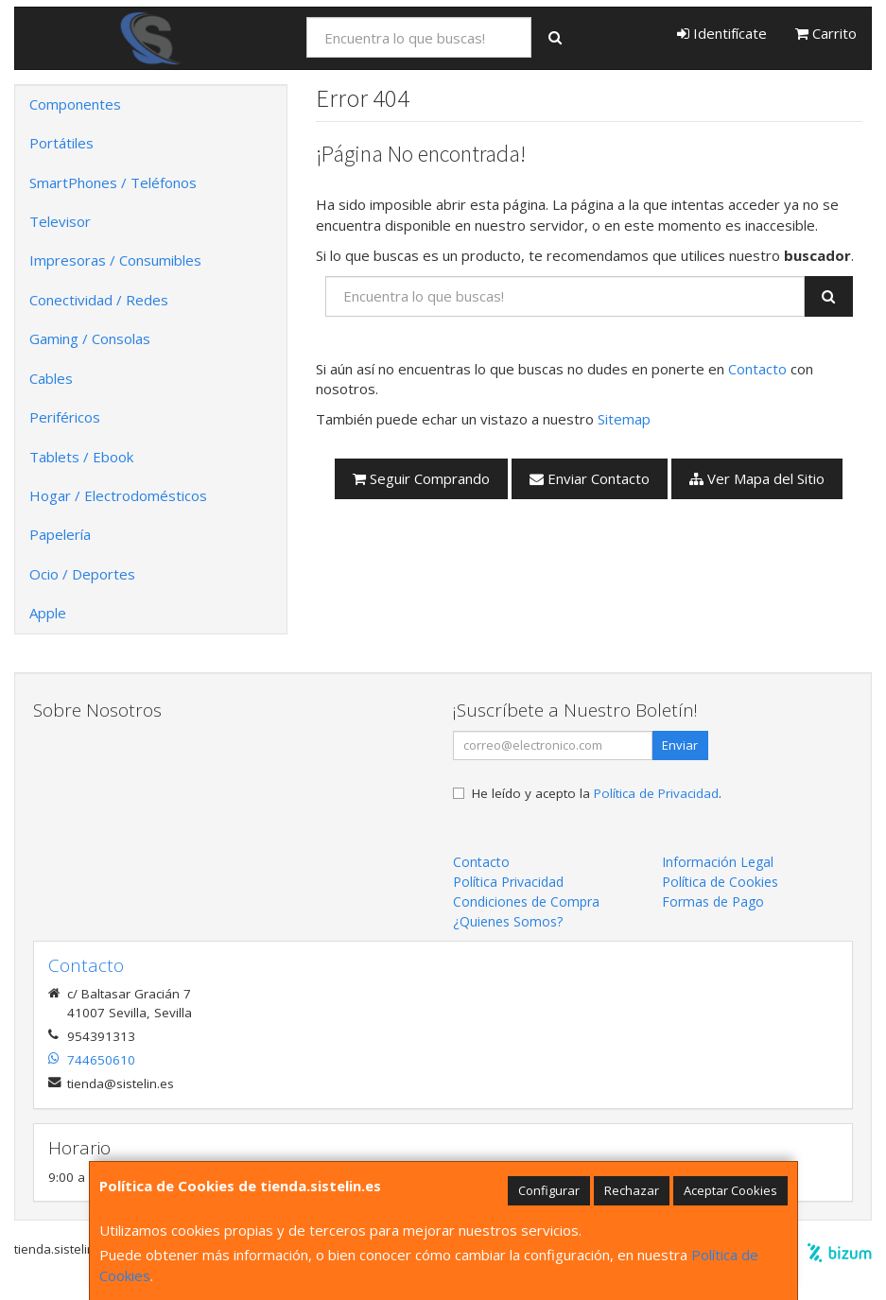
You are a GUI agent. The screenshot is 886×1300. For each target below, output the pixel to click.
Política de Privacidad (656, 793)
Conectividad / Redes (98, 299)
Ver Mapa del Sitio (757, 478)
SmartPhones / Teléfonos (113, 182)
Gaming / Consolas (89, 338)
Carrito (826, 33)
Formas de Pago (713, 901)
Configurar (549, 1190)
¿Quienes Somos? (508, 921)
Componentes (75, 104)
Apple (47, 612)
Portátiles (61, 142)
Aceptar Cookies (730, 1190)
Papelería (60, 534)
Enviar (680, 745)
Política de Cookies (720, 882)
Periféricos (64, 416)
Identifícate (722, 33)
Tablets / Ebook (81, 456)
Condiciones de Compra (526, 901)
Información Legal (717, 862)
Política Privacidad (508, 882)
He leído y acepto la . (596, 793)
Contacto (757, 368)
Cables (51, 378)
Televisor (60, 221)
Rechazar (631, 1190)
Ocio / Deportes (82, 573)
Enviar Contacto (590, 478)
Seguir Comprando (421, 478)
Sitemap (624, 418)
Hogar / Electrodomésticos (118, 495)
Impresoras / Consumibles (115, 260)
